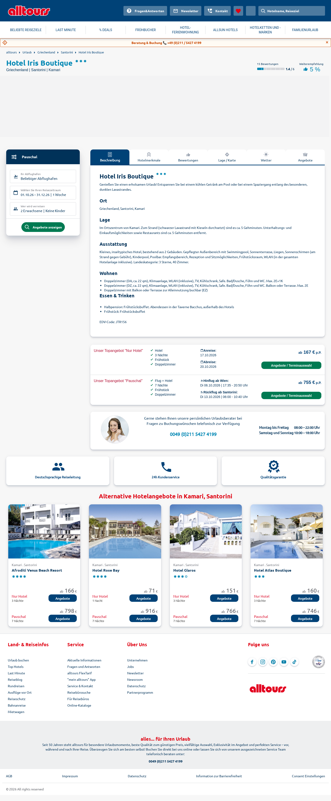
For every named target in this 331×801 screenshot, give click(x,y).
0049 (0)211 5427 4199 (193, 434)
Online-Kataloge (79, 705)
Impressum (70, 776)
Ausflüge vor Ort (20, 692)
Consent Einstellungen (308, 776)
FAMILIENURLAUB (305, 30)
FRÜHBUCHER (145, 30)
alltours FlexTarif (79, 673)
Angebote (305, 157)
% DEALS (105, 30)
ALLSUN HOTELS (225, 30)
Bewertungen (188, 157)
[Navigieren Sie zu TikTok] (294, 662)
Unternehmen (137, 660)
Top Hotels (15, 666)
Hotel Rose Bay (106, 570)
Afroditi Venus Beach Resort (37, 570)
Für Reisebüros (78, 699)
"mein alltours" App (81, 679)
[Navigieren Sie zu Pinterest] (273, 662)
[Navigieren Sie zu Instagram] (263, 662)
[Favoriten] (238, 11)
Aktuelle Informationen (84, 660)
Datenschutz (136, 686)
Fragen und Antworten (83, 666)
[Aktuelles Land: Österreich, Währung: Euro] (251, 11)
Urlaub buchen (18, 660)
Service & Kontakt (80, 686)
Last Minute (16, 673)
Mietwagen (16, 712)
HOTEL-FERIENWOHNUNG (185, 30)
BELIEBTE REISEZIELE (26, 30)
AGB (9, 776)
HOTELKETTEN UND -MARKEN (265, 30)
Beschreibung (110, 157)
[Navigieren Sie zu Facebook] (252, 662)
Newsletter (135, 673)
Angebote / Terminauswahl (291, 365)
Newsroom (135, 679)
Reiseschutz (17, 699)
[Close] (327, 42)
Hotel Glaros (184, 570)
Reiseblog (15, 679)
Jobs (130, 666)
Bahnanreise (17, 705)
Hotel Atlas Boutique (272, 570)
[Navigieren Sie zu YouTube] (284, 662)
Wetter (266, 157)
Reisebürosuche (79, 692)
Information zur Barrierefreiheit (219, 776)
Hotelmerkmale (149, 157)
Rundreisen (16, 686)
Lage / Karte (227, 157)
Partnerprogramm (140, 692)
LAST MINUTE (66, 30)
